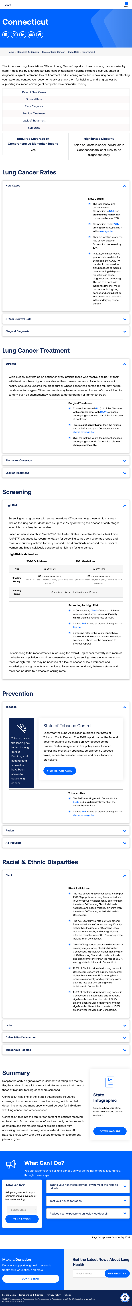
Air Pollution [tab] (66, 842)
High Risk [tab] (66, 505)
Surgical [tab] (66, 363)
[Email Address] (91, 1273)
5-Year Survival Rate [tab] (66, 319)
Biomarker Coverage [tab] (66, 460)
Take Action (22, 1218)
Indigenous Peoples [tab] (66, 1049)
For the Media (9, 1294)
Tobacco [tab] (66, 706)
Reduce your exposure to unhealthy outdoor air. (79, 1213)
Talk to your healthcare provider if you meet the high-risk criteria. (84, 1186)
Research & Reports (28, 51)
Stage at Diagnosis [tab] (66, 331)
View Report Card (60, 770)
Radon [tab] (66, 830)
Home (11, 51)
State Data (73, 51)
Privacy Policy (54, 1294)
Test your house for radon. (66, 1200)
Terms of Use (25, 1294)
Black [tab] (66, 875)
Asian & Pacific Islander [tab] (66, 1037)
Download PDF (110, 1131)
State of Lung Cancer (53, 51)
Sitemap (39, 1294)
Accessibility (125, 1297)
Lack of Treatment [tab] (66, 472)
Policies (67, 1294)
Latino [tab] (66, 1025)
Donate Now (31, 1278)
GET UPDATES (117, 1273)
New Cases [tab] (66, 185)
